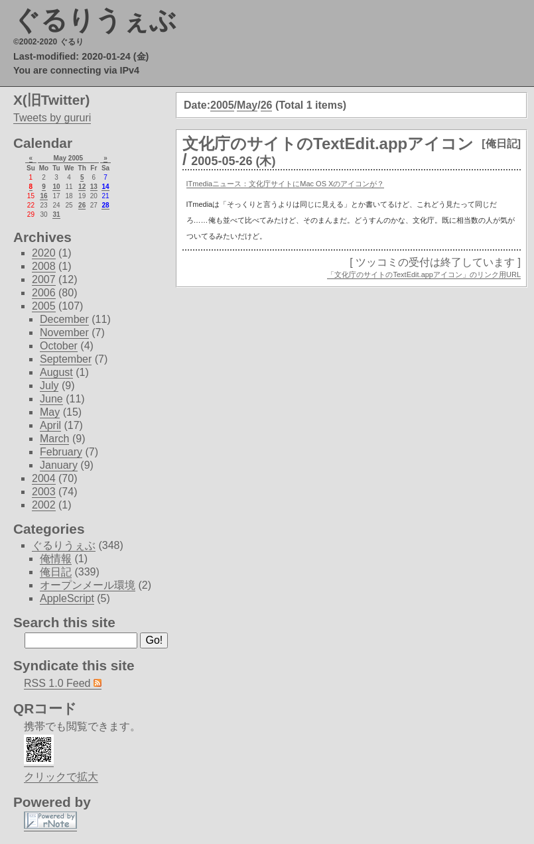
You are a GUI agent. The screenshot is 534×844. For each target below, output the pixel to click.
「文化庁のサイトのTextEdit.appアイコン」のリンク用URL (424, 274)
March (54, 438)
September (66, 359)
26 (267, 105)
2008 (44, 266)
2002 (44, 505)
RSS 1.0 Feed (62, 683)
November (64, 332)
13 (94, 186)
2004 (44, 478)
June (51, 398)
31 (56, 214)
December (64, 319)
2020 (44, 253)
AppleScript (67, 598)
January (59, 465)
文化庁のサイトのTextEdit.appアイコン (328, 143)
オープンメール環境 (87, 585)
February (61, 451)
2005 (222, 105)
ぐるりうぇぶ (94, 19)
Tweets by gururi (52, 117)
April (50, 425)
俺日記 (56, 571)
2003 (44, 491)
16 (43, 196)
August (56, 372)
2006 (44, 292)
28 (105, 205)
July (49, 385)
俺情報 (56, 558)
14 (105, 186)
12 (82, 186)
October (59, 345)
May (247, 105)
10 (56, 186)
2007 (44, 279)
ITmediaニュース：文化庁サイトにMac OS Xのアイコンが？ (285, 184)
